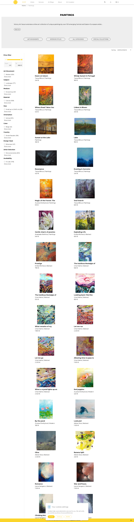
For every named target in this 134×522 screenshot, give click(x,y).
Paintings (90, 477)
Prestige (36, 202)
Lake (106, 108)
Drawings (90, 501)
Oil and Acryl (11, 92)
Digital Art (90, 510)
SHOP (24, 2)
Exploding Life (109, 171)
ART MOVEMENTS (33, 39)
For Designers (112, 492)
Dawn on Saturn (39, 76)
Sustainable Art (91, 508)
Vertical (9, 118)
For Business (112, 490)
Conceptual (90, 483)
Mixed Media (91, 505)
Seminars (69, 479)
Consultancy (70, 481)
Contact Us (111, 478)
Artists (32, 2)
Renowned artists (13, 153)
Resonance (37, 139)
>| (75, 436)
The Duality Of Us (111, 361)
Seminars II (69, 485)
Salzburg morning (75, 426)
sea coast (107, 426)
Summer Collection (93, 516)
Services (41, 2)
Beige (9, 127)
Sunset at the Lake (76, 108)
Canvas (10, 100)
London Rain (38, 426)
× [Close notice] (131, 520)
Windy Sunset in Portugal (78, 76)
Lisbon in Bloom (39, 108)
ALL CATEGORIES (78, 39)
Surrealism (90, 494)
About (60, 2)
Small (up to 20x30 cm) (14, 109)
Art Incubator (70, 2)
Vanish (68, 483)
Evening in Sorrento (76, 139)
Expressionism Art (92, 479)
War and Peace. (39, 361)
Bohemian (10, 144)
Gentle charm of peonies (78, 171)
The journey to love (76, 392)
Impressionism (91, 485)
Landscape (11, 83)
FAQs (110, 488)
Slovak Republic (12, 135)
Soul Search (38, 171)
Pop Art (89, 490)
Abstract (10, 74)
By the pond (73, 297)
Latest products (122, 50)
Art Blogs (51, 2)
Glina (35, 329)
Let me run (108, 234)
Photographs (91, 503)
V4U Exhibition (70, 489)
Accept (51, 516)
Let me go (37, 266)
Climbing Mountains (76, 361)
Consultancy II (70, 487)
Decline (68, 516)
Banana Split (73, 329)
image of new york (111, 392)
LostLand (107, 297)
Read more (17, 29)
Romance (107, 329)
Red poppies (38, 297)
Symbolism (90, 496)
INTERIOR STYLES (55, 39)
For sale (10, 162)
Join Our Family (71, 477)
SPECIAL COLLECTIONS (100, 39)
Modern (89, 488)
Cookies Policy (112, 484)
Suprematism (91, 499)
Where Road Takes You (113, 76)
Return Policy (112, 486)
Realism (89, 492)
